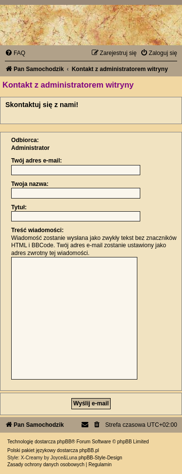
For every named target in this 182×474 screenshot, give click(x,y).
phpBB (64, 441)
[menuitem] (15, 53)
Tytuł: (19, 207)
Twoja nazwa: (30, 184)
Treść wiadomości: (37, 230)
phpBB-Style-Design (100, 457)
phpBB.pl (89, 450)
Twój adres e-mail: (36, 160)
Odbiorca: (25, 140)
